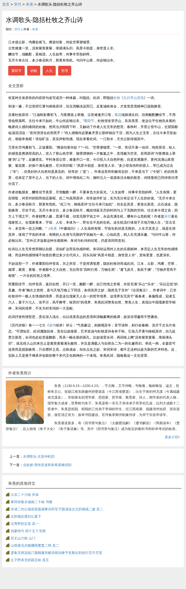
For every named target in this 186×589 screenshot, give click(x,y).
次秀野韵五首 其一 (25, 524)
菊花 (118, 115)
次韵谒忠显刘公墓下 (26, 516)
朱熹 (29, 4)
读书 (52, 325)
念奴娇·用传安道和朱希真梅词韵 (47, 465)
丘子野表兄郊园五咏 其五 (30, 560)
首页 (5, 4)
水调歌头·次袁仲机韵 (38, 456)
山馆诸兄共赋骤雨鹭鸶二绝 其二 (35, 545)
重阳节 (16, 71)
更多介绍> (172, 437)
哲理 (64, 71)
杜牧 (116, 98)
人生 (49, 71)
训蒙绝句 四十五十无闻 (28, 531)
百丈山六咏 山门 (23, 538)
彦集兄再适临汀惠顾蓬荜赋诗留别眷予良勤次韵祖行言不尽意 (56, 553)
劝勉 (33, 71)
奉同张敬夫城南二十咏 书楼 (31, 502)
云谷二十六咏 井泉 (25, 495)
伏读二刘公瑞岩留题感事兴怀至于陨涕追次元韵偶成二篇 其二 (57, 509)
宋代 (17, 4)
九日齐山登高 (134, 98)
